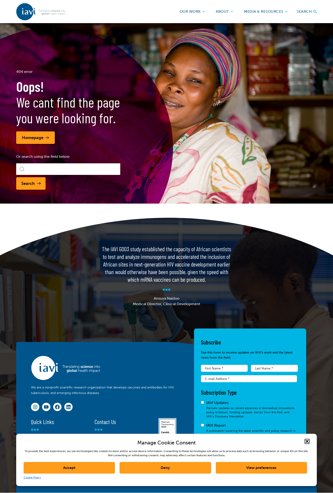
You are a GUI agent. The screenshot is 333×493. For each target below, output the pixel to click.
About (224, 11)
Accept (69, 467)
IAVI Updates (249, 409)
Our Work (192, 11)
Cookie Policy (32, 477)
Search (307, 11)
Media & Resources (265, 11)
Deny (165, 467)
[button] (307, 441)
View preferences (261, 467)
